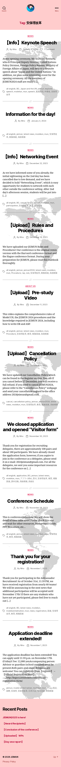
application (22, 475)
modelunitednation (15, 611)
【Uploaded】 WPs (13, 735)
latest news (29, 134)
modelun (18, 91)
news (30, 36)
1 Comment (49, 49)
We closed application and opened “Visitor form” (30, 426)
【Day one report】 (13, 741)
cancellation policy (22, 401)
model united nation (22, 688)
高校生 (31, 481)
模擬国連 (13, 137)
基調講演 (39, 91)
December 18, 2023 (39, 237)
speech (31, 91)
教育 (31, 205)
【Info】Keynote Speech (30, 42)
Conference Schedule (30, 501)
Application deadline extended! (30, 635)
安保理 (14, 691)
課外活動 (15, 481)
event (30, 202)
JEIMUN (14, 757)
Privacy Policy (9, 761)
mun (25, 91)
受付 (35, 478)
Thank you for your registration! (30, 559)
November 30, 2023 (38, 436)
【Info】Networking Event (30, 156)
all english (11, 88)
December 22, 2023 (39, 163)
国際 (8, 691)
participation (12, 205)
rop (23, 273)
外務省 (47, 91)
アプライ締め (26, 478)
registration (41, 611)
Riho (15, 49)
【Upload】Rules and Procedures (30, 227)
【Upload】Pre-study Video (30, 295)
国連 (49, 611)
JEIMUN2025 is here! (14, 717)
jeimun (41, 88)
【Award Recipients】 (15, 723)
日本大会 (32, 691)
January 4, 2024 (30, 49)
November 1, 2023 (38, 568)
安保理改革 (24, 205)
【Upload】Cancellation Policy (30, 356)
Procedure (16, 273)
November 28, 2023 (39, 507)
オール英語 (52, 688)
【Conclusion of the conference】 (21, 729)
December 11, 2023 (38, 304)
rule (27, 273)
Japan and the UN (28, 88)
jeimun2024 (29, 270)
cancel (23, 202)
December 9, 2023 (38, 365)
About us (30, 286)
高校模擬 (22, 137)
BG (18, 88)
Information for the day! (30, 114)
